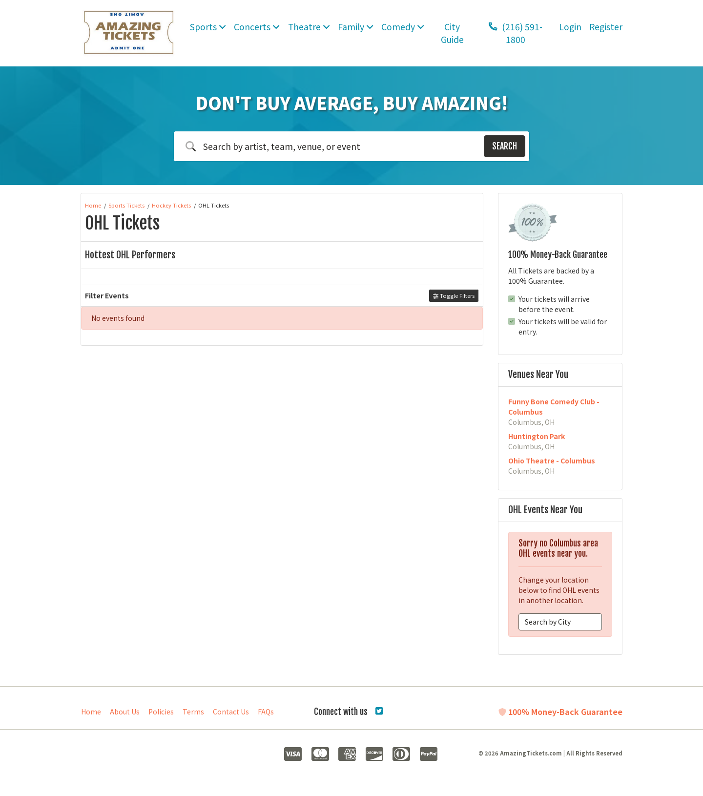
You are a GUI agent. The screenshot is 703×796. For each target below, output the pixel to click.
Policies (161, 711)
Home (91, 711)
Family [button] (355, 27)
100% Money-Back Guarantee (560, 711)
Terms (193, 711)
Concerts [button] (257, 27)
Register (605, 27)
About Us (125, 711)
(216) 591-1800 (515, 33)
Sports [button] (208, 27)
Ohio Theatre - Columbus (551, 460)
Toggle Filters (454, 295)
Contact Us (231, 711)
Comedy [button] (402, 27)
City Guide (452, 33)
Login (570, 27)
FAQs (266, 711)
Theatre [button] (309, 27)
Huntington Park (536, 436)
